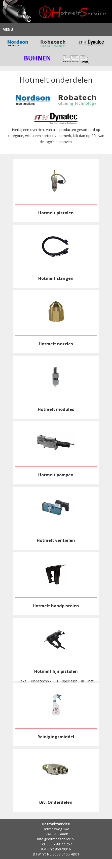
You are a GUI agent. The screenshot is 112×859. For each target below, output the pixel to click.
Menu (8, 29)
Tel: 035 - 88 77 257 (56, 844)
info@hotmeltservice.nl (55, 839)
